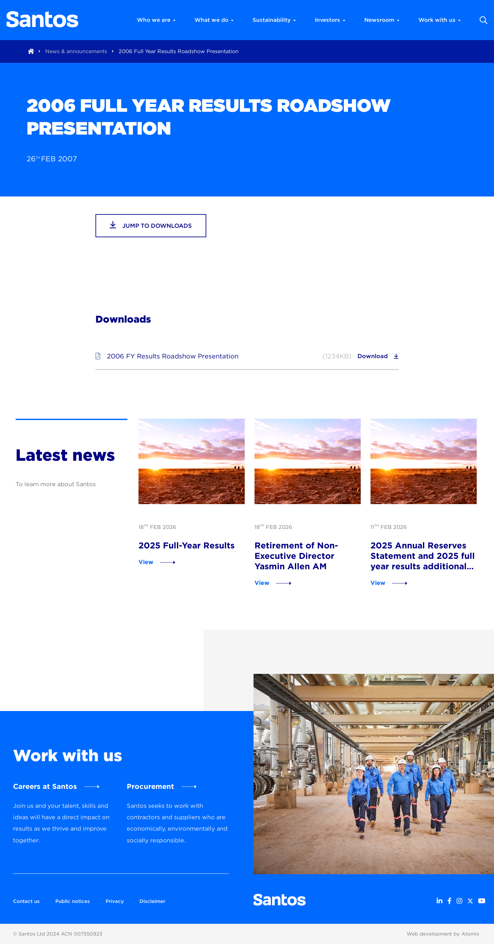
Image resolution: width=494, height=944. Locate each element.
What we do (214, 20)
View (145, 562)
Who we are (156, 20)
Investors (330, 20)
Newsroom (382, 20)
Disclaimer (152, 901)
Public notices (72, 901)
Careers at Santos (45, 786)
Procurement (150, 786)
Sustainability (274, 20)
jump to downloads (151, 225)
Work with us (439, 20)
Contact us (26, 901)
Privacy (115, 901)
